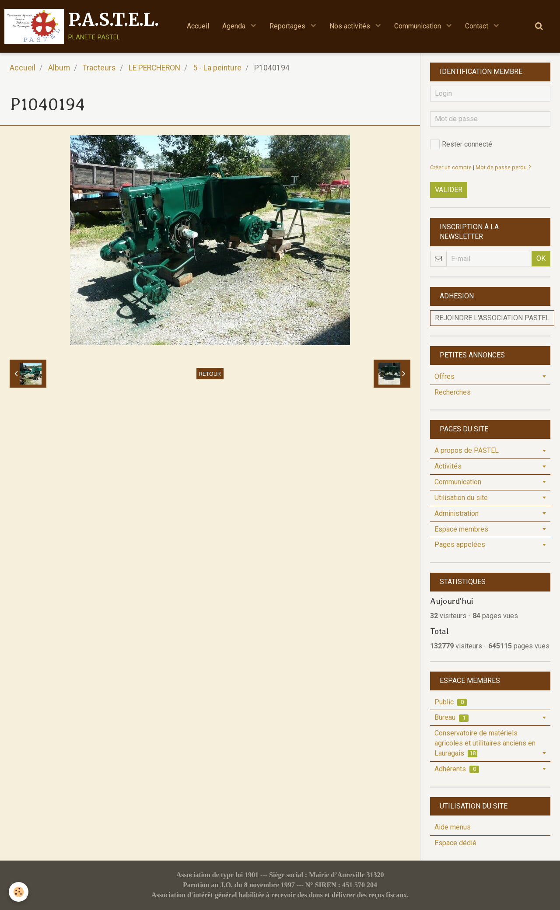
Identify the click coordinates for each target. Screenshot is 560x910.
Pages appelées (459, 544)
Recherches (452, 392)
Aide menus (452, 827)
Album (59, 67)
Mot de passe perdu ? (503, 167)
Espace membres (461, 529)
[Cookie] (18, 892)
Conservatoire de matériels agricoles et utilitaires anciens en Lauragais (485, 743)
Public (450, 702)
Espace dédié (455, 843)
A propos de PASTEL (466, 450)
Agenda (234, 26)
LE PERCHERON (154, 67)
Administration (456, 513)
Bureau (451, 717)
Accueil (198, 26)
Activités (448, 466)
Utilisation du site (461, 498)
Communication (418, 26)
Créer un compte (451, 167)
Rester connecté (461, 144)
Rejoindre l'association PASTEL (492, 318)
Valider (448, 190)
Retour (210, 373)
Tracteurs (99, 67)
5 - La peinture (217, 67)
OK (541, 258)
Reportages (288, 26)
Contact (477, 26)
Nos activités (350, 26)
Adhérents (456, 769)
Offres (444, 376)
